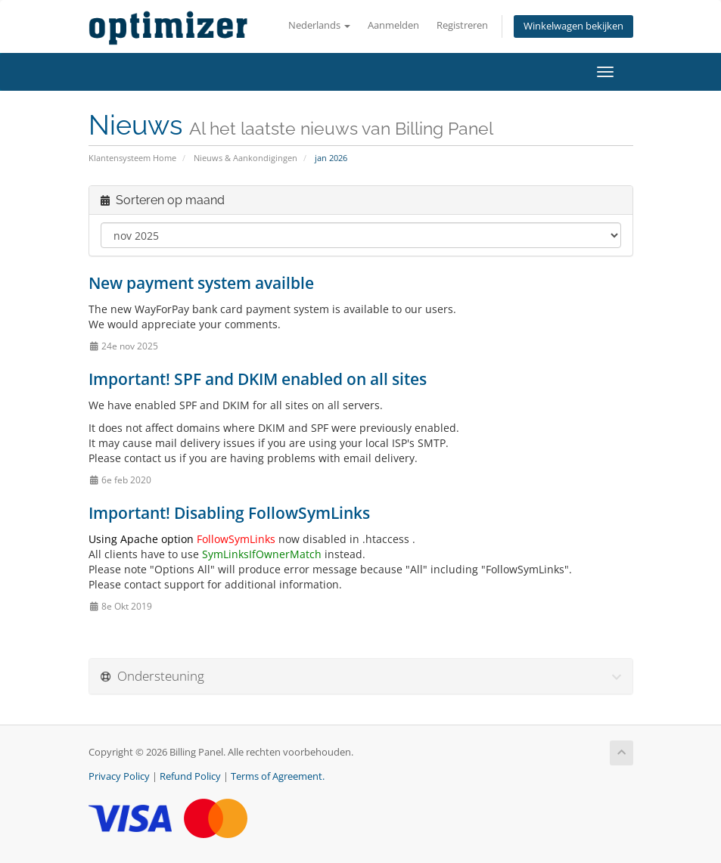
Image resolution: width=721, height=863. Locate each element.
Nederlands (319, 25)
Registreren (462, 25)
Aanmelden (393, 25)
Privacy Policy (119, 776)
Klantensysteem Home (132, 157)
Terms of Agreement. (278, 776)
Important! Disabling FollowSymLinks (229, 512)
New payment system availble (201, 282)
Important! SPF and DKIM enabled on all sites (258, 379)
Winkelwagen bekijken (573, 26)
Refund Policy (190, 776)
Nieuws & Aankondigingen (245, 157)
